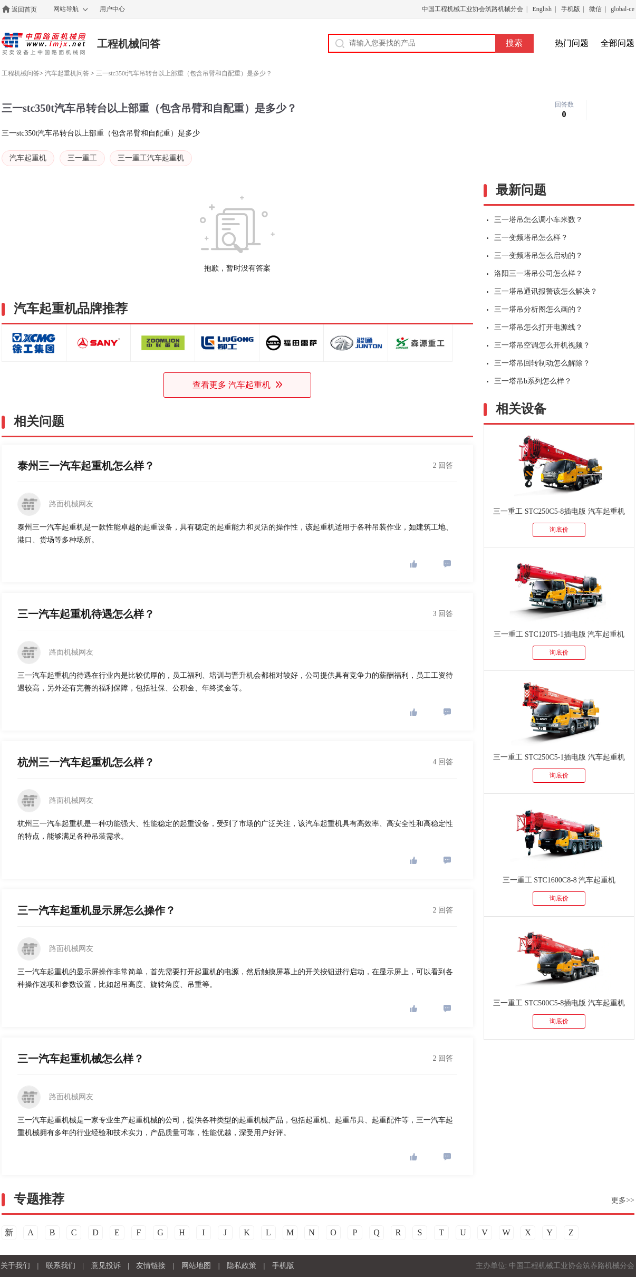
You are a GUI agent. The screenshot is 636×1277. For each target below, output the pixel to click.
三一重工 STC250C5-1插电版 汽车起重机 (559, 757)
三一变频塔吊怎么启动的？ (535, 256)
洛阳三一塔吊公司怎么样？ (535, 273)
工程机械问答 (128, 44)
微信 (595, 9)
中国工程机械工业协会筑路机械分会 (472, 9)
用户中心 (112, 9)
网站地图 (196, 1266)
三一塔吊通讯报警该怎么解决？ (542, 291)
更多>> (622, 1200)
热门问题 (572, 43)
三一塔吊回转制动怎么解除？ (538, 363)
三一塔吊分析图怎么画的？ (535, 309)
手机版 (570, 9)
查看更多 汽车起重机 (237, 384)
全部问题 (617, 43)
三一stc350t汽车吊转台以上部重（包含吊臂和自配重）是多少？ (184, 73)
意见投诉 (106, 1266)
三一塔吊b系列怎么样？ (529, 381)
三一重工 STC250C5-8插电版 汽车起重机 (559, 511)
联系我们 (60, 1266)
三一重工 (82, 158)
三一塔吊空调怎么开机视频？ (538, 345)
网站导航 (66, 9)
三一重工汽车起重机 (151, 158)
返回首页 (24, 9)
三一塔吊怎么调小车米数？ (535, 220)
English (542, 9)
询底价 (559, 529)
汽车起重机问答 (67, 73)
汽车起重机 (27, 158)
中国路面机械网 (43, 44)
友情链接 (151, 1266)
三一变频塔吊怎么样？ (527, 238)
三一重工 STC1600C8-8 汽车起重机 (559, 880)
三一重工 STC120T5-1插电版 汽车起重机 (559, 634)
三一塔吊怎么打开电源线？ (535, 327)
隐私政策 (241, 1266)
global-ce (622, 9)
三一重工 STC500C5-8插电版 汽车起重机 (559, 1003)
